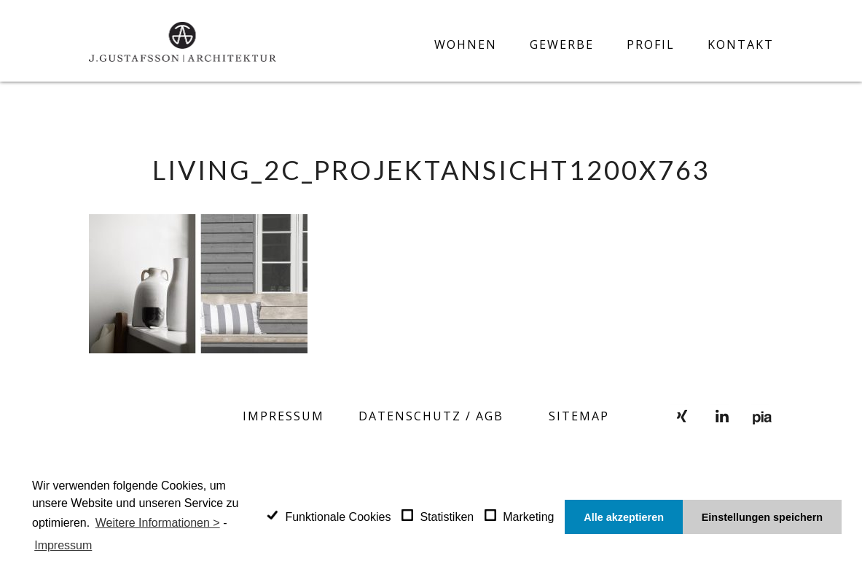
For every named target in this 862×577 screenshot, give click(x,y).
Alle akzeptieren (624, 517)
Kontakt (741, 44)
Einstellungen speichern (762, 517)
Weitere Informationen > (157, 523)
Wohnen (465, 44)
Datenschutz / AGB (431, 416)
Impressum (283, 416)
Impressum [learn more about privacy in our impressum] (63, 545)
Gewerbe (562, 44)
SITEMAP (579, 416)
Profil (651, 44)
